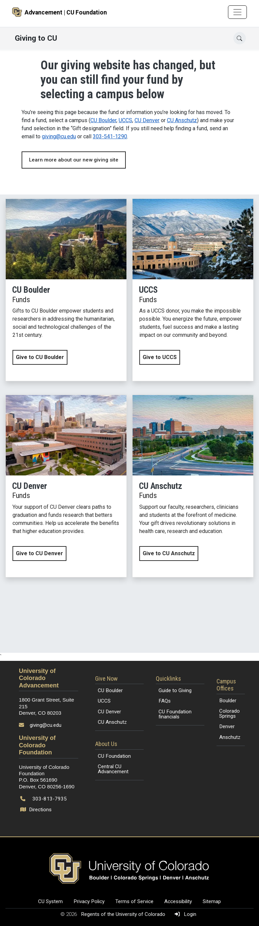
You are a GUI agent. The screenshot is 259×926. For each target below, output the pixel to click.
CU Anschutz (182, 120)
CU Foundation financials (175, 714)
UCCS (125, 120)
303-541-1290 (110, 136)
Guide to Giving (175, 690)
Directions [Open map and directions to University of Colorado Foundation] (36, 810)
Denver (227, 726)
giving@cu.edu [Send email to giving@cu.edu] (45, 725)
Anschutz (229, 737)
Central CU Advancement (113, 769)
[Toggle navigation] (237, 12)
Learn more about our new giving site (73, 160)
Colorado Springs (229, 713)
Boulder (227, 701)
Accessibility (178, 901)
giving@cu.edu (59, 136)
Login (184, 914)
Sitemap (212, 901)
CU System (50, 901)
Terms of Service (134, 901)
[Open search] (239, 38)
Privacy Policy (89, 901)
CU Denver (147, 120)
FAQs (165, 701)
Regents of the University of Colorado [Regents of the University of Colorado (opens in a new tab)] (124, 914)
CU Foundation (114, 756)
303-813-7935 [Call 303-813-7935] (49, 799)
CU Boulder (103, 120)
